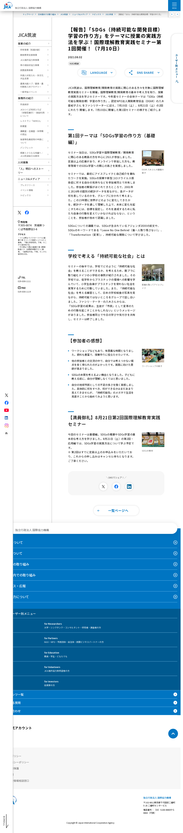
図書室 (23, 126)
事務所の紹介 (25, 98)
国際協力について (16, 601)
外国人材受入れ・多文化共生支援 (31, 77)
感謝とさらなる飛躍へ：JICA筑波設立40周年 (31, 154)
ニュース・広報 (14, 590)
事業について (13, 557)
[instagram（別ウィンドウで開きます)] (6, 426)
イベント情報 (26, 190)
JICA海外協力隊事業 (29, 59)
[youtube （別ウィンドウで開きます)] (26, 738)
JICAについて (13, 546)
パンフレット (26, 147)
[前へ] (172, 14)
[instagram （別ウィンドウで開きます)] (50, 738)
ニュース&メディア (29, 179)
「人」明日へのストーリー (31, 170)
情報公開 (8, 779)
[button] (97, 77)
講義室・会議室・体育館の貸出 (31, 133)
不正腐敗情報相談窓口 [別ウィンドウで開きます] (16, 785)
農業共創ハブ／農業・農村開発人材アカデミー (31, 85)
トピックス (25, 195)
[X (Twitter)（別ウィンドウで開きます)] (6, 395)
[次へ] (177, 14)
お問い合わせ (12, 715)
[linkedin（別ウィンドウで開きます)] (6, 418)
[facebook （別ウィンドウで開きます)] (15, 738)
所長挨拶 (24, 104)
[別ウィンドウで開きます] (103, 491)
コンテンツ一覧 (13, 698)
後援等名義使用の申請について (31, 141)
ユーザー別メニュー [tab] (19, 618)
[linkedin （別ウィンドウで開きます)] (38, 738)
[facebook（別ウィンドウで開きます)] (6, 403)
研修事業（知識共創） (30, 49)
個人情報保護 (11, 772)
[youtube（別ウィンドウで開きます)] (6, 410)
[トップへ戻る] (173, 738)
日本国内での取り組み (19, 579)
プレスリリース (27, 185)
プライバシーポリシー (16, 766)
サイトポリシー (12, 760)
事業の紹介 (24, 43)
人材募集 (23, 162)
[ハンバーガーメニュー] (174, 4)
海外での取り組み (16, 568)
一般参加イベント (28, 91)
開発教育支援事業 (28, 54)
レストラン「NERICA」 (31, 120)
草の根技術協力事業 (29, 65)
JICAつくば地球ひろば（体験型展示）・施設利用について (32, 112)
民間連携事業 (26, 70)
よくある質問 (12, 707)
